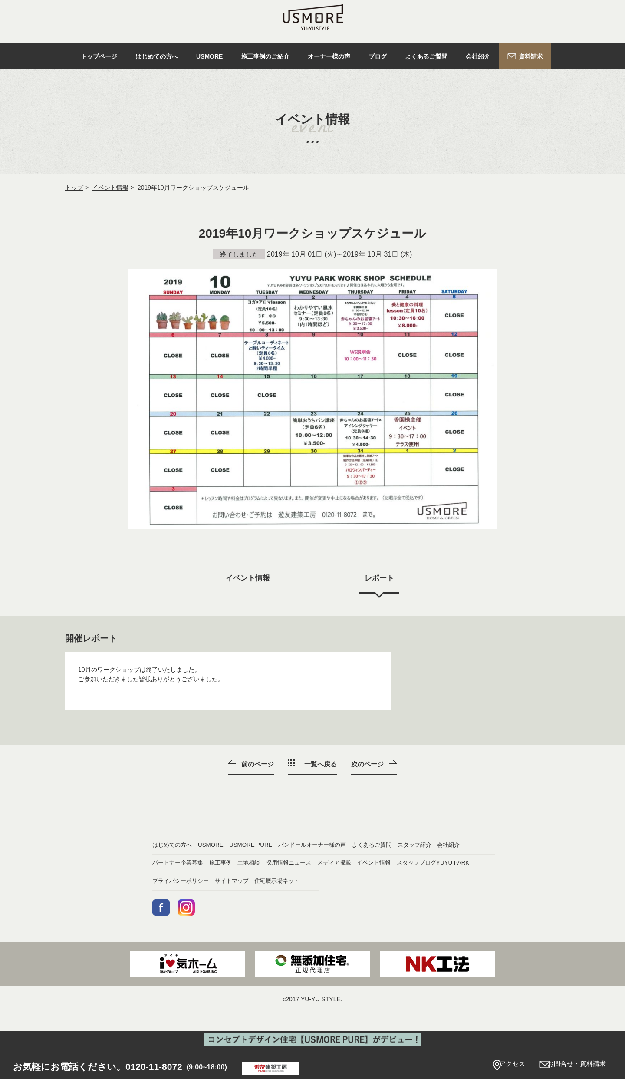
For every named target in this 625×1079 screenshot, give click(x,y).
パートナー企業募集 (179, 882)
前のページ (256, 763)
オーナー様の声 (173, 864)
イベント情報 (110, 187)
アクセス (495, 1065)
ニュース (164, 901)
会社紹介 (412, 864)
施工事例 (247, 882)
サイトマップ (335, 920)
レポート (380, 578)
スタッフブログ (421, 901)
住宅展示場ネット (424, 920)
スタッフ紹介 (335, 864)
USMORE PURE (339, 844)
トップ (74, 187)
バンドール (415, 844)
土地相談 (329, 882)
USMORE (248, 844)
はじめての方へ (173, 844)
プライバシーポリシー (265, 920)
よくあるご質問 (256, 864)
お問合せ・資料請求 (572, 1065)
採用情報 (412, 882)
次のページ (368, 763)
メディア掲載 (253, 901)
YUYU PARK (169, 920)
